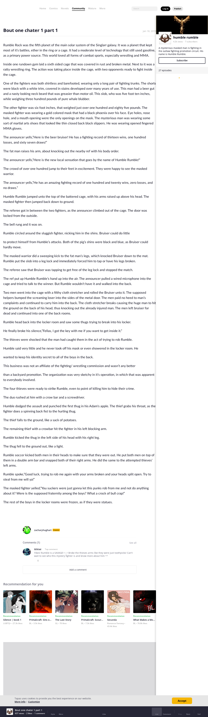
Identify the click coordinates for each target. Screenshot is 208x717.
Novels (65, 8)
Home (42, 8)
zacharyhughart (43, 530)
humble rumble (185, 37)
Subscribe (182, 60)
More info (20, 701)
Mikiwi (37, 549)
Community (78, 8)
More (103, 8)
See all (132, 542)
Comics (53, 8)
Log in (165, 8)
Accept (182, 701)
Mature (92, 8)
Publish (177, 8)
